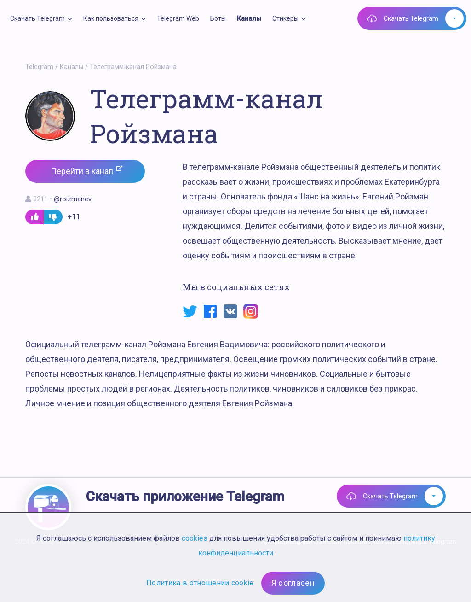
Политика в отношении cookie (200, 583)
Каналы (71, 67)
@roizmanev (73, 199)
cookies (194, 538)
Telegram (39, 67)
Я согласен (293, 583)
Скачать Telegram (411, 18)
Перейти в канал (86, 171)
